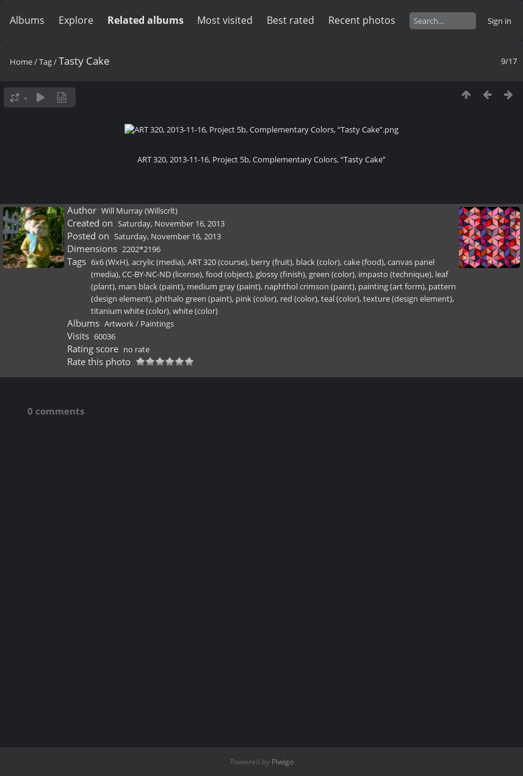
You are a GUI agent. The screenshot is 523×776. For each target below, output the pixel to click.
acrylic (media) (158, 546)
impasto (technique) (394, 558)
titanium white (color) (130, 595)
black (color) (318, 546)
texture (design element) (407, 583)
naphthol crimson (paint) (309, 570)
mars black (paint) (150, 570)
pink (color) (256, 583)
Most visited (225, 20)
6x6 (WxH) (109, 546)
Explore (76, 20)
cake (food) (364, 546)
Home (21, 61)
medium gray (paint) (224, 570)
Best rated (290, 20)
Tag (45, 61)
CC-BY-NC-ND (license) (162, 558)
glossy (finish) (280, 558)
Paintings (157, 608)
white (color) (195, 595)
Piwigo (283, 761)
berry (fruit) (271, 546)
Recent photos (361, 20)
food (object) (229, 558)
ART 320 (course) (217, 546)
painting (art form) (391, 570)
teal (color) (340, 583)
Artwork (119, 608)
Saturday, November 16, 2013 (171, 507)
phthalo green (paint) (193, 583)
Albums (27, 20)
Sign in (499, 20)
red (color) (298, 583)
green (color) (332, 558)
